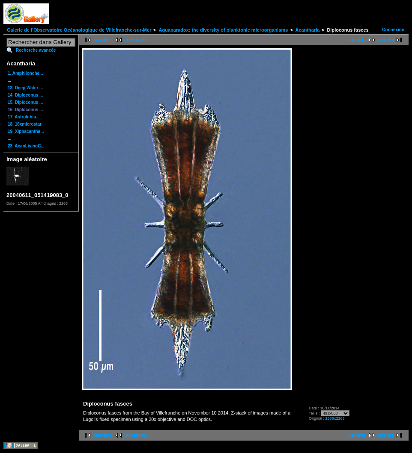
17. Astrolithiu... (24, 117)
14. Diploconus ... (25, 95)
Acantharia (308, 29)
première (102, 40)
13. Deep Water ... (25, 87)
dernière (385, 40)
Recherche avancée (36, 50)
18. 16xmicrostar (25, 124)
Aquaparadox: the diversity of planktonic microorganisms (223, 29)
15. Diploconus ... (25, 102)
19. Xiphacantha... (26, 131)
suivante (357, 40)
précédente (135, 40)
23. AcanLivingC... (26, 146)
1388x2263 (335, 418)
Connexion (393, 29)
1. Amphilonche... (25, 73)
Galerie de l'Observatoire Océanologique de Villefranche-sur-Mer (79, 29)
